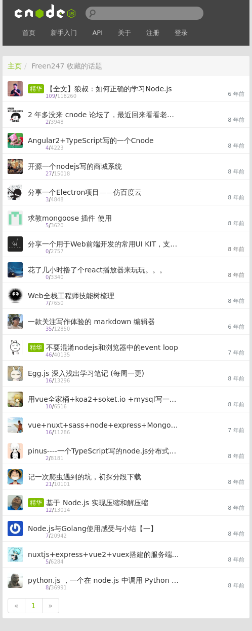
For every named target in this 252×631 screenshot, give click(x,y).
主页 (15, 66)
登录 (181, 33)
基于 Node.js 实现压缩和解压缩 (97, 503)
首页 (28, 33)
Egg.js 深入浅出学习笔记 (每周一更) (86, 373)
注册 (152, 33)
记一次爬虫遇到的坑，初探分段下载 (84, 477)
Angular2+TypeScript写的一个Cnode (91, 140)
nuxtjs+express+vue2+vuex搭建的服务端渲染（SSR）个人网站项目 (104, 554)
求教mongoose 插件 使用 (70, 218)
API (97, 33)
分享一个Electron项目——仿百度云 (85, 192)
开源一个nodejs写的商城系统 (75, 166)
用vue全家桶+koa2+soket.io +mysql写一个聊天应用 (104, 399)
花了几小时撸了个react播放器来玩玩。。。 (97, 270)
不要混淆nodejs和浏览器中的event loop (112, 347)
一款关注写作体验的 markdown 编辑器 (91, 322)
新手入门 (64, 33)
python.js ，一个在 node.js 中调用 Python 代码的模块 (104, 580)
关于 (124, 33)
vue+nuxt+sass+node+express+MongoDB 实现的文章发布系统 (104, 425)
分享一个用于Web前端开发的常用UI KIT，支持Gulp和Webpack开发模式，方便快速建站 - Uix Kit (104, 244)
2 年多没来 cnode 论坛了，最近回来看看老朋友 (104, 115)
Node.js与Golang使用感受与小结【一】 (92, 528)
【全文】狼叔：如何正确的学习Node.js (109, 89)
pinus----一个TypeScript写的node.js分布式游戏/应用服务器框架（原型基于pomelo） (104, 451)
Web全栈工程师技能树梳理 (71, 296)
